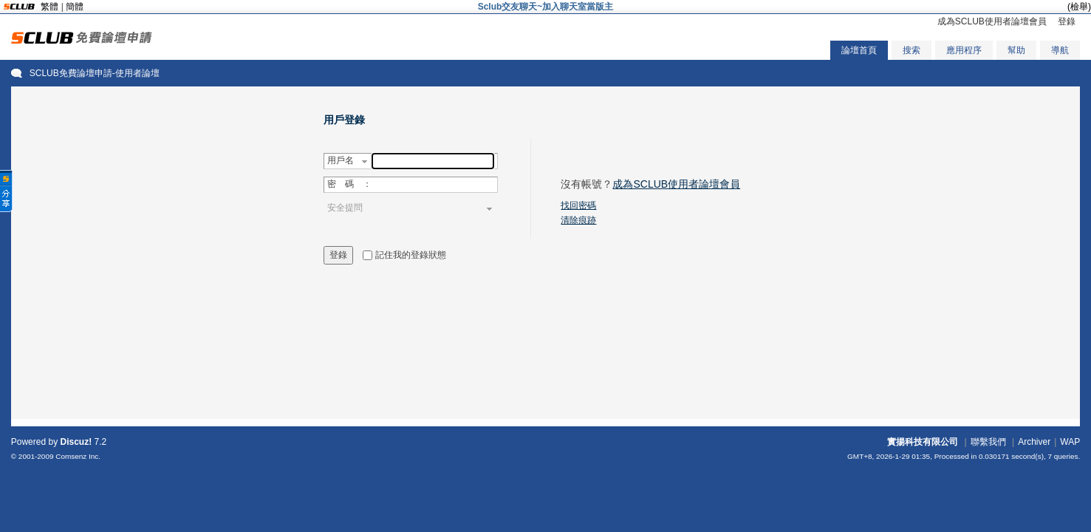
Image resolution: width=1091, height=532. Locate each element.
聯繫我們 (988, 442)
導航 (1060, 50)
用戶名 (340, 160)
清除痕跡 (578, 220)
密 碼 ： (349, 184)
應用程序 (964, 50)
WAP (1070, 442)
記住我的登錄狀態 (410, 255)
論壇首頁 (859, 50)
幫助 (1016, 50)
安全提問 (345, 207)
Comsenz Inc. (77, 456)
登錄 (1066, 21)
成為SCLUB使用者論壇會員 (992, 21)
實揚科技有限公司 (922, 442)
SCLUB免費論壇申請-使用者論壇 (95, 73)
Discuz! (76, 442)
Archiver (1034, 442)
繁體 (49, 6)
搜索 (911, 50)
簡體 (74, 6)
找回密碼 (578, 205)
